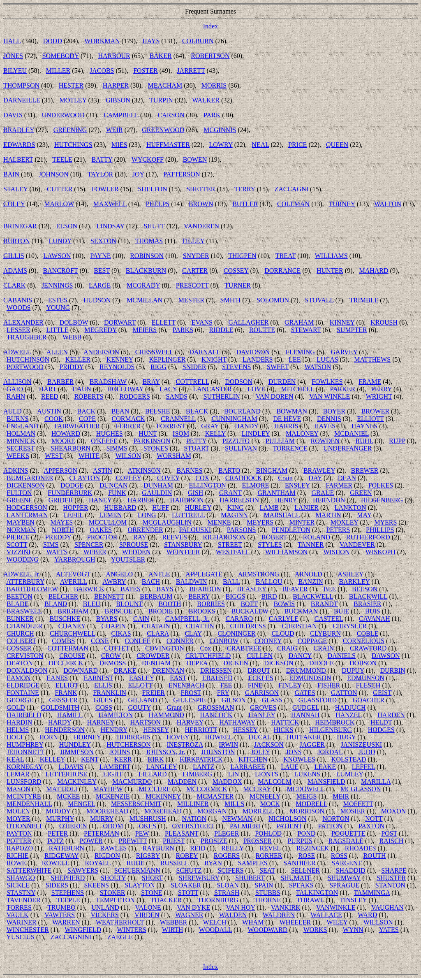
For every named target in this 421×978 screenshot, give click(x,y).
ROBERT (274, 537)
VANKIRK (286, 907)
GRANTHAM (276, 492)
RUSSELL (174, 863)
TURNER (237, 285)
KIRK (156, 759)
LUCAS (327, 359)
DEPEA (197, 663)
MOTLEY (72, 100)
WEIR (114, 129)
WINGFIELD (83, 929)
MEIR (341, 796)
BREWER (365, 470)
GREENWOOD (163, 129)
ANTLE (159, 574)
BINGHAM (271, 470)
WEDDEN (136, 551)
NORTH (63, 529)
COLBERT (21, 640)
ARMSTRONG (258, 574)
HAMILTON (115, 714)
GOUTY (139, 707)
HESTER (71, 85)
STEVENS (236, 366)
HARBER (140, 500)
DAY (315, 477)
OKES (147, 825)
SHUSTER (391, 877)
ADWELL (17, 351)
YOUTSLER (128, 559)
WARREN (66, 922)
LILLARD (153, 774)
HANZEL (348, 714)
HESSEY (245, 729)
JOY (138, 174)
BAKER (160, 55)
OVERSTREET (193, 825)
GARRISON (262, 692)
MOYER (18, 818)
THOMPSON (21, 85)
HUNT (148, 433)
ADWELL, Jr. (21, 574)
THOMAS (149, 240)
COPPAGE (312, 640)
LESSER (18, 329)
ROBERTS (88, 396)
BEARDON (205, 588)
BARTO (229, 470)
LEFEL (73, 514)
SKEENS (96, 885)
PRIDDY (71, 366)
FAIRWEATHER (77, 426)
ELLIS (103, 685)
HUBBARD (120, 507)
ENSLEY (297, 485)
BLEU (91, 603)
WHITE (89, 455)
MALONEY (302, 433)
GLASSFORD (317, 700)
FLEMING (300, 351)
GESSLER (63, 700)
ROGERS (227, 855)
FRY (223, 692)
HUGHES (109, 433)
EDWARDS (19, 144)
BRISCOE (119, 611)
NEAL (260, 144)
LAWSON (57, 255)
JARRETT (191, 70)
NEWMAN (237, 818)
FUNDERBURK (70, 492)
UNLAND (105, 907)
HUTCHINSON (28, 359)
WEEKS (18, 455)
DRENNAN (168, 670)
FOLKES (380, 485)
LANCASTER (212, 389)
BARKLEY (354, 581)
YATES (389, 929)
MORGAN (212, 811)
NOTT (373, 818)
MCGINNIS (220, 129)
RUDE (136, 863)
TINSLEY (353, 900)
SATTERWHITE (29, 870)
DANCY (300, 655)
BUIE (341, 611)
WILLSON (378, 922)
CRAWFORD (368, 648)
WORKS (315, 929)
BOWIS (284, 603)
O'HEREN (73, 825)
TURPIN (161, 100)
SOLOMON (273, 300)
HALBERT (18, 159)
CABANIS (17, 300)
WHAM (253, 922)
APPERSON (60, 470)
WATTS (57, 551)
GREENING (70, 129)
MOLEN (18, 811)
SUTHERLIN (222, 396)
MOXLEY (345, 522)
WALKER (206, 100)
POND (307, 833)
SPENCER (88, 544)
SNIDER (194, 366)
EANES (57, 677)
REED (49, 396)
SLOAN (228, 885)
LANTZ (203, 766)
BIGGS (235, 596)
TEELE (62, 159)
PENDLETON (291, 529)
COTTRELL (192, 381)
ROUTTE (262, 329)
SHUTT (153, 226)
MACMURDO (132, 781)
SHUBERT (250, 877)
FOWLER (105, 189)
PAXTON (371, 825)
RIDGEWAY (61, 855)
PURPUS (299, 840)
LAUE (289, 766)
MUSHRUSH (148, 818)
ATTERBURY (25, 581)
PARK (212, 115)
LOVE (256, 389)
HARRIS (286, 426)
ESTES (57, 300)
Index (210, 26)
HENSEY (156, 729)
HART (47, 389)
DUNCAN (113, 485)
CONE (100, 640)
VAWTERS (59, 914)
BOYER (334, 411)
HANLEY (261, 714)
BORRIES (211, 603)
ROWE (16, 863)
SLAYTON (140, 885)
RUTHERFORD (368, 537)
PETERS (338, 529)
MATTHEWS (372, 359)
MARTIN (328, 514)
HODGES (381, 729)
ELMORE (255, 485)
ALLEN (57, 351)
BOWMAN (291, 411)
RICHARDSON (224, 537)
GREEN (361, 492)
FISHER (328, 685)
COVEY (168, 477)
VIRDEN (146, 914)
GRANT (230, 492)
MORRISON (307, 811)
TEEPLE (68, 900)
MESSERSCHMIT (136, 803)
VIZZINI (19, 551)
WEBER (94, 551)
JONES (13, 55)
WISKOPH (380, 551)
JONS (293, 751)
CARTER (195, 270)
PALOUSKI (195, 529)
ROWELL (55, 863)
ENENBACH (186, 685)
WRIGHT (379, 396)
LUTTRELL (188, 514)
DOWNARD (80, 670)
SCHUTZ (188, 870)
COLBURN (197, 40)
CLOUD (282, 633)
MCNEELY (265, 796)
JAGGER (312, 744)
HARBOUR (114, 55)
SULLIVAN (241, 448)
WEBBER (173, 922)
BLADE (17, 603)
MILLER (58, 70)
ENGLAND (22, 426)
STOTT (188, 892)
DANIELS (342, 655)
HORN (48, 737)
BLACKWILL (368, 596)
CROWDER (152, 655)
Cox (205, 648)
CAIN (141, 618)
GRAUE (322, 492)
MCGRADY (143, 285)
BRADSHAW (108, 381)
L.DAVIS (70, 766)
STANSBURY (183, 544)
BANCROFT (60, 270)
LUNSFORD (24, 781)
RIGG (158, 366)
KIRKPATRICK (201, 759)
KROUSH (384, 322)
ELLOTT (140, 685)
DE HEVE (287, 418)
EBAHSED (217, 677)
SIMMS (116, 448)
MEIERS (144, 329)
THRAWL (310, 900)
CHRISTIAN (299, 626)
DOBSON (363, 663)
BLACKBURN (146, 270)
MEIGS (306, 796)
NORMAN (21, 529)
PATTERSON (181, 174)
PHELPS (157, 203)
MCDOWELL (306, 788)
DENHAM (156, 663)
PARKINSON (151, 440)
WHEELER (295, 922)
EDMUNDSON (310, 677)
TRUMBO (61, 907)
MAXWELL (110, 203)
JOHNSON (54, 174)
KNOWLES (299, 759)
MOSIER (352, 811)
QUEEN (337, 144)
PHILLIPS (380, 529)
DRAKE (124, 670)
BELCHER (63, 596)
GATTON (344, 692)
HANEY (100, 500)
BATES (130, 588)
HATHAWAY (237, 722)
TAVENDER (24, 900)
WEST (53, 455)
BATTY (101, 159)
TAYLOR (100, 174)
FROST (191, 692)
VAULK (18, 914)
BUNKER (20, 618)
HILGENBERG (382, 500)
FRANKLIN (109, 692)
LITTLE (57, 329)
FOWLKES (327, 381)
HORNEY (87, 737)
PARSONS (241, 529)
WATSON (317, 366)
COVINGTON (164, 648)
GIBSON (118, 100)
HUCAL (259, 737)
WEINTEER (183, 551)
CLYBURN (325, 633)
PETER (58, 833)
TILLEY (193, 240)
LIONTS (266, 774)
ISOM (181, 433)
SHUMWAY (344, 877)
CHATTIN (200, 626)
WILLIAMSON (286, 551)
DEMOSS (112, 663)
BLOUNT (129, 603)
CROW (111, 655)
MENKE (219, 522)
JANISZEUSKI (361, 744)
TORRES (19, 907)
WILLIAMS (331, 255)
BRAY (151, 381)
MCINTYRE (24, 796)
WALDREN (279, 914)
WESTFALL (233, 551)
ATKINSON (144, 470)
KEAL (15, 759)
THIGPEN (242, 255)
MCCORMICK (206, 788)
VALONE (148, 907)
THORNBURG (217, 900)
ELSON (66, 226)
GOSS (103, 707)
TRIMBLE (363, 300)
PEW (142, 833)
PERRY (381, 389)
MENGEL (81, 803)
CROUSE (72, 655)
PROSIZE (214, 840)
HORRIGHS (133, 737)
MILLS (234, 803)
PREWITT (132, 840)
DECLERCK (66, 663)
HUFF (160, 507)
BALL (231, 581)
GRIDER (61, 500)
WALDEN (233, 914)
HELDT (381, 722)
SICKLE (18, 885)
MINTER (302, 522)
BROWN (201, 203)
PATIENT (289, 825)
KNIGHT (214, 359)
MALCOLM (274, 781)
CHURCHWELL (72, 633)
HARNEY (100, 722)
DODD (52, 40)
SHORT (152, 877)
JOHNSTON (218, 751)
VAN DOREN (275, 396)
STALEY (15, 189)
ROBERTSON (210, 55)
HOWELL (219, 737)
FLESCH (368, 685)
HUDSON (97, 300)
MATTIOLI (61, 788)
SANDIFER (299, 863)
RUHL (364, 440)
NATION (194, 818)
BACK (86, 411)
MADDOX (227, 781)
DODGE (71, 485)
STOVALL (319, 300)
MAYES (62, 522)
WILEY (337, 922)
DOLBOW (73, 322)
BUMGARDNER (30, 477)
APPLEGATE (203, 574)
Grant (174, 707)
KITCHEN (252, 759)
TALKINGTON (317, 892)
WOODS (19, 307)
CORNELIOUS (363, 640)
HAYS (151, 40)
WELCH (215, 922)
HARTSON (145, 722)
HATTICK (285, 722)
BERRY (199, 596)
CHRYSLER (350, 626)
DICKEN (235, 663)
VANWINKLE (336, 907)
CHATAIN (156, 626)
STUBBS (267, 892)
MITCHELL (297, 389)
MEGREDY (100, 329)
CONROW (223, 640)
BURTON (16, 240)
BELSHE (157, 411)
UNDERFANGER (347, 448)
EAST (178, 677)
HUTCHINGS (73, 144)
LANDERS (258, 359)
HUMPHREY (25, 744)
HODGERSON (27, 507)
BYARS (107, 618)
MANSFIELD (326, 781)
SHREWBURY (199, 877)
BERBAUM (156, 596)
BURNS (17, 418)
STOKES (155, 448)
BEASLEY (251, 588)
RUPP (397, 440)
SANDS (176, 396)
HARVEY (190, 722)
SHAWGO (21, 877)
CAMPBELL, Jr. (187, 618)
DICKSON (278, 663)
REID (197, 848)
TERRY (244, 189)
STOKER (112, 892)
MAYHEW (108, 788)
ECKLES (260, 677)
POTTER (19, 840)
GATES (305, 692)
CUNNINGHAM (234, 418)
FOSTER (145, 70)
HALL (12, 40)
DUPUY (353, 670)
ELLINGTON (207, 485)
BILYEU (15, 70)
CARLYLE (283, 618)
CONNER (180, 640)
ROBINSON (147, 255)
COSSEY (236, 270)
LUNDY (60, 240)
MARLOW (59, 203)
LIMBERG (197, 774)
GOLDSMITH (60, 707)
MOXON (393, 811)
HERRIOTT (201, 729)
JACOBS (102, 70)
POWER (91, 840)
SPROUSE (133, 544)
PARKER (343, 389)
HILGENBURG (330, 729)
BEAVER (295, 588)
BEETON (19, 596)
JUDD (367, 751)
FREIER (153, 692)
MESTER (191, 300)
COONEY (268, 640)
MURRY (101, 818)
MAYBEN (21, 522)
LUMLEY (349, 774)
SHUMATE (296, 877)
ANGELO (119, 574)
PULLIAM (280, 440)
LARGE (100, 285)
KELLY (215, 433)
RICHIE (17, 855)
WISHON (336, 551)
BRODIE (160, 611)
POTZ (55, 840)
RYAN (213, 863)
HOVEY (178, 737)
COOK (53, 418)
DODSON (238, 381)
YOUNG (58, 307)
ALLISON (17, 381)
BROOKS (202, 611)
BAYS (165, 588)
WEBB (71, 337)
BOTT (249, 603)
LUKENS (307, 774)
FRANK (66, 692)
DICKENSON (25, 485)
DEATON (20, 663)
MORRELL (258, 811)
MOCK (270, 803)
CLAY (193, 633)
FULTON (19, 492)
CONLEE (137, 640)
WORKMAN (102, 40)
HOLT (15, 737)
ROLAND (317, 537)
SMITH (230, 300)
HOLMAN (21, 433)
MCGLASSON (360, 788)
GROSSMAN (216, 707)
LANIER (306, 507)
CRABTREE (244, 648)
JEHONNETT (25, 751)
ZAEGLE (120, 937)
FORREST (171, 426)
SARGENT (346, 863)
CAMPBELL (121, 115)
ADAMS (15, 270)
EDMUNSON (365, 677)
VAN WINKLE (329, 396)
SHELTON (152, 189)
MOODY (58, 811)
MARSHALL (281, 514)
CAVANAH (374, 618)
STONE (151, 892)
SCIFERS (230, 870)
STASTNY (21, 892)
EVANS (202, 322)
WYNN (353, 929)
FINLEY (289, 685)
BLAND (55, 603)
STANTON (390, 885)
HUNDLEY (75, 744)
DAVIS (13, 115)
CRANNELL (178, 418)
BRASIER (368, 603)
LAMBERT (114, 766)
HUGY (346, 737)
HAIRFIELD (24, 714)
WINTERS (131, 929)
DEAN (347, 477)
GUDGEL (305, 707)
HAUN (81, 389)
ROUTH (374, 855)
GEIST (382, 692)
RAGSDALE (345, 840)
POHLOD (268, 833)
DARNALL (204, 351)
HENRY (286, 500)
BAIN (11, 174)
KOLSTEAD (348, 759)
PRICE (297, 144)
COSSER (19, 648)
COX (202, 477)
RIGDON (107, 855)
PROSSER (257, 840)
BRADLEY (18, 129)
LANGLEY (161, 766)
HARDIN (19, 722)
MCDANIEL (351, 433)
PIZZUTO (236, 440)
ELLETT (164, 322)
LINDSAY (111, 226)
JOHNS (119, 751)
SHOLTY (113, 877)
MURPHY (60, 818)
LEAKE (325, 766)
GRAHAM (299, 322)
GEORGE (20, 700)
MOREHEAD (163, 811)
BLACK (197, 411)
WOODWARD (267, 929)
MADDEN (182, 781)
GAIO (15, 389)
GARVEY (344, 351)
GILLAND (142, 700)
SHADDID (350, 870)
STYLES (270, 544)
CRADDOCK (243, 477)
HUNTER (330, 270)
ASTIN (102, 470)
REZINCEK (312, 848)
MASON (18, 788)
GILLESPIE (189, 700)
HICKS (283, 729)
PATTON (330, 825)
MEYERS (260, 522)
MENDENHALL (29, 803)
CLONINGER (236, 633)
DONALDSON (27, 670)
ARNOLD (308, 574)
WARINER (22, 922)
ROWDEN (325, 440)
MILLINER (192, 803)
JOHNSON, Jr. (165, 751)
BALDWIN (191, 581)
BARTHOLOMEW (32, 588)
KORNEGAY (25, 766)
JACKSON (269, 744)
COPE (87, 418)
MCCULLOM (108, 522)
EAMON (19, 677)
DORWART (120, 322)
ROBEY (187, 855)
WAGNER (189, 914)
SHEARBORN (70, 448)
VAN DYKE (193, 907)
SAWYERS (82, 870)
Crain (285, 477)
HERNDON (329, 500)
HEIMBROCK (334, 722)
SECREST (21, 448)
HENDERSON (65, 729)
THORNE (267, 900)
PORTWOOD (25, 366)
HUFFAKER (304, 737)
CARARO (239, 618)
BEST (102, 270)
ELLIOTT (370, 418)
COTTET (116, 648)
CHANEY (72, 626)
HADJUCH (350, 707)
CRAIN (323, 648)
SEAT (267, 870)
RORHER (269, 855)
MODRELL (311, 803)
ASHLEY (350, 574)
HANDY (246, 426)
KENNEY (119, 359)
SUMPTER (352, 329)
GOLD (16, 707)
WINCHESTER (28, 929)
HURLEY (198, 507)
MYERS (385, 522)
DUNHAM (158, 485)
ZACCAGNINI (71, 937)
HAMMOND (166, 714)
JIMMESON (77, 751)
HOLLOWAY (125, 389)
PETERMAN (101, 833)
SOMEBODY (60, 55)
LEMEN (110, 514)
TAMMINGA (372, 892)
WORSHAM (174, 455)
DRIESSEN (215, 670)
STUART (196, 448)
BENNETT (109, 596)
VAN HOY (240, 907)
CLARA (158, 633)
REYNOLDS (116, 366)
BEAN (120, 411)
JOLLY (260, 751)
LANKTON (350, 507)
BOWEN (195, 159)
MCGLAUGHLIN (167, 522)
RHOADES (360, 848)
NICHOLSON (287, 818)
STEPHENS (67, 892)
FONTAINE (23, 692)
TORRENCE (290, 448)
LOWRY (220, 144)
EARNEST (98, 677)
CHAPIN (114, 626)
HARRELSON (239, 500)
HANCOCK (216, 714)
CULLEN (260, 655)
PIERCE (18, 537)
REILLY (232, 848)
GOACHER (368, 700)
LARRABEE (247, 766)
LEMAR (18, 774)
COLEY (14, 203)
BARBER (60, 381)
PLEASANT (182, 833)
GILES (103, 700)
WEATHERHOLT (120, 922)
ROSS (339, 855)
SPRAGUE (344, 885)
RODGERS (134, 396)
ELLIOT (67, 685)
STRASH (226, 892)
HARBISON (187, 500)
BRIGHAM (73, 611)
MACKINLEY (76, 781)
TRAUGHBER (27, 337)
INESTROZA (185, 744)
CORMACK (128, 418)
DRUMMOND (306, 670)
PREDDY (58, 537)
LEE (295, 359)
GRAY (210, 426)
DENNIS (329, 418)
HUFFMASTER (168, 144)
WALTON (387, 203)
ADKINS (15, 470)
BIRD (269, 596)
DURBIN (392, 670)
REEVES (174, 537)
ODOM (113, 825)
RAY (139, 537)
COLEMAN (293, 203)
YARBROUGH (74, 559)
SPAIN (264, 885)
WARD (367, 914)
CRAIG (287, 648)
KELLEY (52, 759)
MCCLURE (154, 788)
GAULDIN (157, 492)
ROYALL (98, 863)
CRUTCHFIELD (208, 655)
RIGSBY (148, 855)
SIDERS (57, 885)
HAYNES (364, 426)
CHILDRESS (248, 626)
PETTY (196, 440)
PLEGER (226, 833)
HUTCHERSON (128, 744)
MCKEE (68, 796)
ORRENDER (145, 529)
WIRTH (172, 929)
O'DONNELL (25, 825)
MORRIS (214, 85)
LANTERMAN (27, 514)
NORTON (335, 818)
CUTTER (59, 189)
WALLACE (326, 914)
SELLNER (305, 870)
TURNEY (342, 203)
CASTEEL (329, 618)
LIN (233, 774)
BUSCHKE (64, 618)
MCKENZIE (113, 796)
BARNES (189, 470)
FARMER (339, 485)
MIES (119, 144)
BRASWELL (24, 611)
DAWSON (386, 655)
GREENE (19, 500)
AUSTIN (49, 411)
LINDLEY (256, 433)
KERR (123, 759)
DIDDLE (321, 663)
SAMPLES (253, 863)
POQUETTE (348, 833)
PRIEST (174, 840)
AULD (12, 411)
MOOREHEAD (107, 811)
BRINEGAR (20, 226)
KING (235, 507)
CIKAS (121, 633)
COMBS (63, 640)
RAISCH (391, 840)
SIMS (50, 544)
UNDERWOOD (63, 115)
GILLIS (13, 255)
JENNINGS (57, 285)
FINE (255, 685)
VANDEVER (357, 544)
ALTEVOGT (73, 574)
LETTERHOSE (66, 774)
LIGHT (113, 774)
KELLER (77, 359)
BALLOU (269, 581)
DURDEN (282, 381)
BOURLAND (242, 411)
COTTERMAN (67, 648)
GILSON (234, 700)
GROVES (263, 707)
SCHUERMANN (137, 870)
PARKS (183, 329)
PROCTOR (102, 537)
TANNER (311, 544)
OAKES (101, 529)
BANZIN (310, 581)
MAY (364, 514)
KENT (89, 759)
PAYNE (100, 255)
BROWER (375, 411)
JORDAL (329, 751)
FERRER (128, 426)
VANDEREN (201, 226)
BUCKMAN (301, 611)
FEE (226, 685)
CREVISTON (25, 655)
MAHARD (373, 270)
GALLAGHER (249, 322)
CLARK (14, 285)
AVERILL (73, 581)
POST (389, 833)
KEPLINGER (167, 359)
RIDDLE (221, 329)
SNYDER (196, 255)
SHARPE (393, 870)
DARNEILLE (21, 100)
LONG (147, 514)
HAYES (324, 426)
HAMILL (70, 714)
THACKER (166, 900)
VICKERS (104, 914)
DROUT (259, 670)
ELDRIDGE (23, 685)
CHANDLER (24, 626)
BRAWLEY (319, 470)
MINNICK (21, 440)
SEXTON (103, 240)
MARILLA (376, 781)
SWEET (278, 366)
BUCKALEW (249, 611)
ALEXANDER (23, 322)
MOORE (63, 440)
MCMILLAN (144, 300)
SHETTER (200, 189)
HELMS (18, 729)
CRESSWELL (154, 351)
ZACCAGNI (291, 189)
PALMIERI (245, 825)
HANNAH (305, 714)
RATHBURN (66, 848)
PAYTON (19, 833)
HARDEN (391, 714)
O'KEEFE (104, 440)
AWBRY (114, 581)
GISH (195, 492)
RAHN (16, 396)
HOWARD (65, 433)
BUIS (372, 611)
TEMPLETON (115, 900)
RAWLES (113, 848)
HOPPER (75, 507)
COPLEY (128, 477)
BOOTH (169, 603)
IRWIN (228, 744)
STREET (230, 544)
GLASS (271, 700)
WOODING (23, 559)
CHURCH (20, 633)
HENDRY (113, 729)
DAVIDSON (253, 351)
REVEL (269, 848)
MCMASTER (215, 796)
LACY (168, 389)
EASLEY (141, 677)
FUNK (117, 492)
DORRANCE (282, 270)
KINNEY (342, 322)
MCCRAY (257, 788)
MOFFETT (358, 803)
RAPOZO (20, 848)
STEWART (306, 329)
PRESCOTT (192, 285)
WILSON (128, 455)
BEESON (364, 588)
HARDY (59, 722)
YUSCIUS (20, 937)
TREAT (285, 255)
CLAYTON (84, 477)
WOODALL (215, 929)
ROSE (306, 855)
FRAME (370, 381)
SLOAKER (186, 885)
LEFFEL (363, 766)
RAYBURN (158, 848)
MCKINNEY (163, 796)
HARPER (116, 85)
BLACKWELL (313, 596)
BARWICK (89, 588)
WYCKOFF (148, 159)
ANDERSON (101, 351)
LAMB (268, 507)
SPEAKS (301, 885)
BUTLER (245, 203)
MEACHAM (165, 85)
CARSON (171, 115)
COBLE (367, 633)
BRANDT (324, 603)
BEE (330, 588)
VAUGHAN (387, 907)
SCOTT (17, 544)
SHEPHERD (68, 877)
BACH (151, 581)
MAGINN (234, 514)
